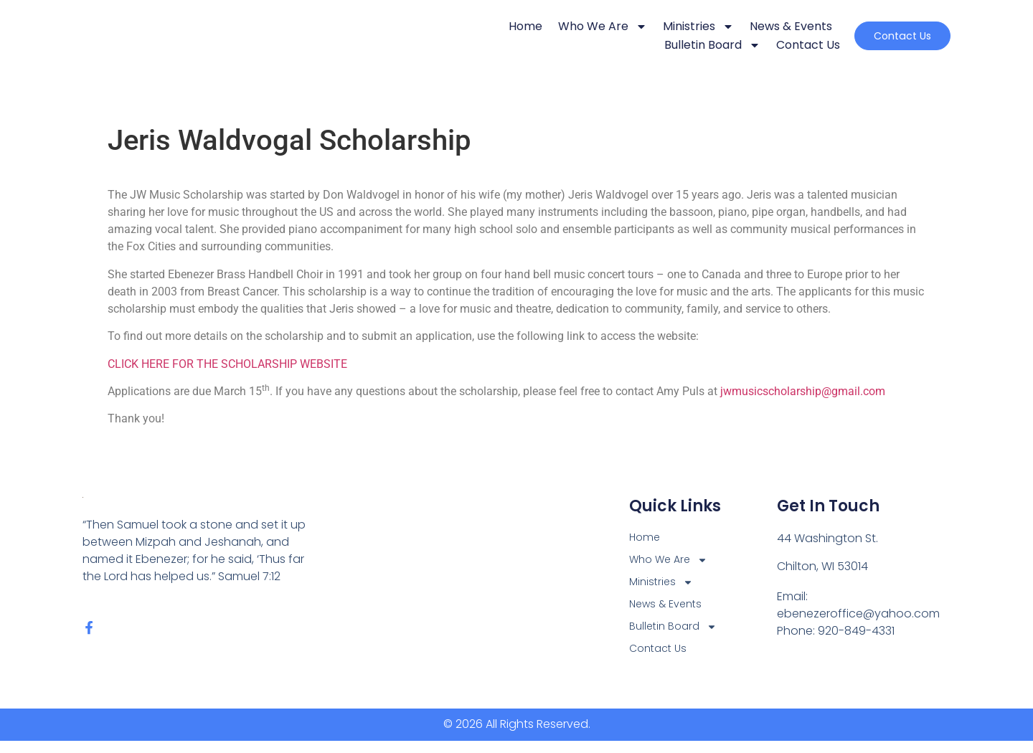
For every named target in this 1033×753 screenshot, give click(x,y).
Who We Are (568, 26)
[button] (886, 36)
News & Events (757, 26)
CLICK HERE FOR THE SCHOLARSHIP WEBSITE (227, 364)
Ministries (664, 26)
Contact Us (774, 45)
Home (492, 26)
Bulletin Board (679, 45)
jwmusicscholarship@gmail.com (802, 391)
